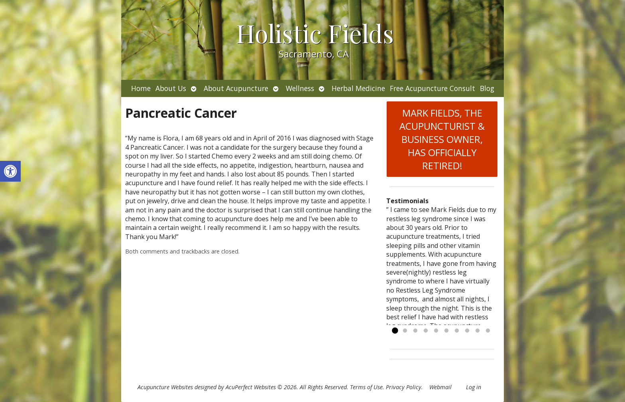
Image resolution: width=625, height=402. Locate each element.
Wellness (300, 88)
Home (141, 88)
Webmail (440, 387)
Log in (473, 387)
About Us (170, 88)
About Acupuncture (236, 88)
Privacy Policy (403, 387)
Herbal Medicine (358, 88)
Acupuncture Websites (165, 387)
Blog (487, 88)
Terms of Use (366, 387)
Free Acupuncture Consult (432, 88)
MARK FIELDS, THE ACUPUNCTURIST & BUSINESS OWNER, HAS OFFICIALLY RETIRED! (442, 139)
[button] (10, 171)
